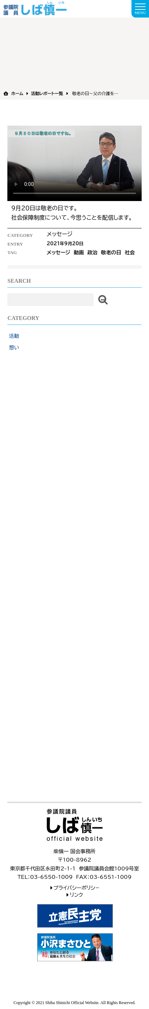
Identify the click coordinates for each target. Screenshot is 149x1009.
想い (14, 347)
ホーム (17, 93)
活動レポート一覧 (47, 93)
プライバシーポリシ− (77, 887)
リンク (76, 894)
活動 (14, 336)
